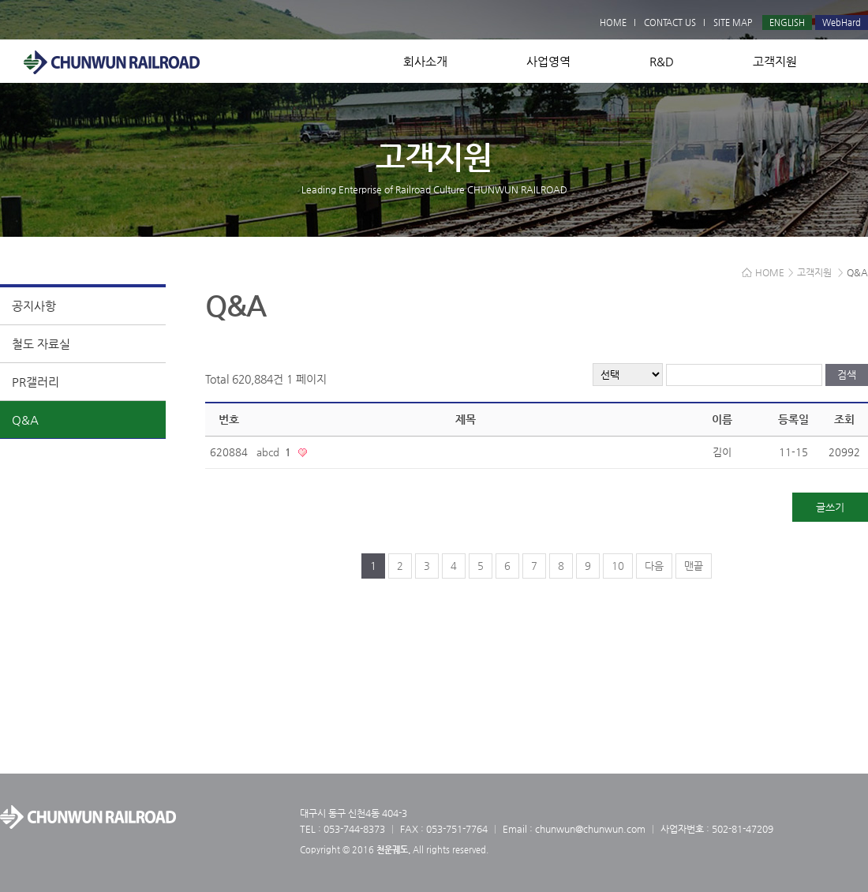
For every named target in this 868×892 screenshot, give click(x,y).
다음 (654, 566)
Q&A (25, 419)
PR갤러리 (35, 381)
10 (618, 566)
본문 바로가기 (0, 0)
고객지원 (775, 61)
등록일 (793, 419)
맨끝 (693, 566)
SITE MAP (732, 22)
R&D (661, 61)
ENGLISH (787, 22)
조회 (844, 419)
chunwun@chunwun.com (590, 828)
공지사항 (34, 306)
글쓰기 (830, 507)
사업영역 (548, 61)
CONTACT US (670, 22)
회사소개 (425, 61)
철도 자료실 (41, 343)
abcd (275, 452)
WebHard (841, 22)
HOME (613, 22)
